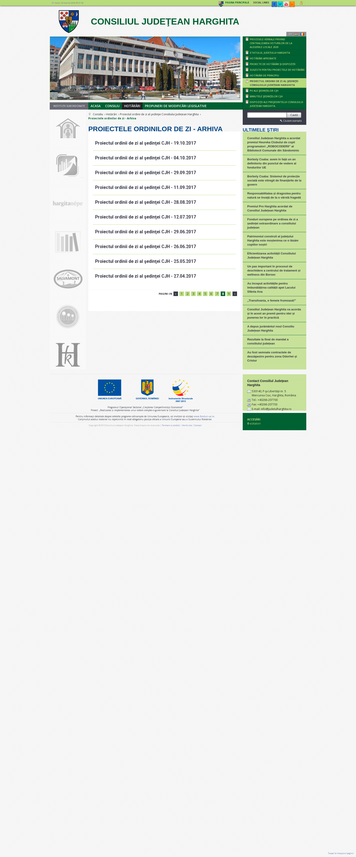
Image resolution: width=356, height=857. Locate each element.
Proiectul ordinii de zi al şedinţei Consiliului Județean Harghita (159, 114)
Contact (198, 845)
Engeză (290, 34)
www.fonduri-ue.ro (204, 836)
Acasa (96, 106)
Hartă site (187, 845)
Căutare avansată (290, 120)
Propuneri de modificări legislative (176, 106)
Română (302, 34)
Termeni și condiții (171, 845)
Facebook (274, 4)
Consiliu (112, 106)
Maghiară (296, 34)
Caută (294, 115)
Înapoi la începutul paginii (341, 853)
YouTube (286, 4)
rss (292, 4)
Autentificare (302, 2)
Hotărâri (132, 106)
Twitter (280, 4)
